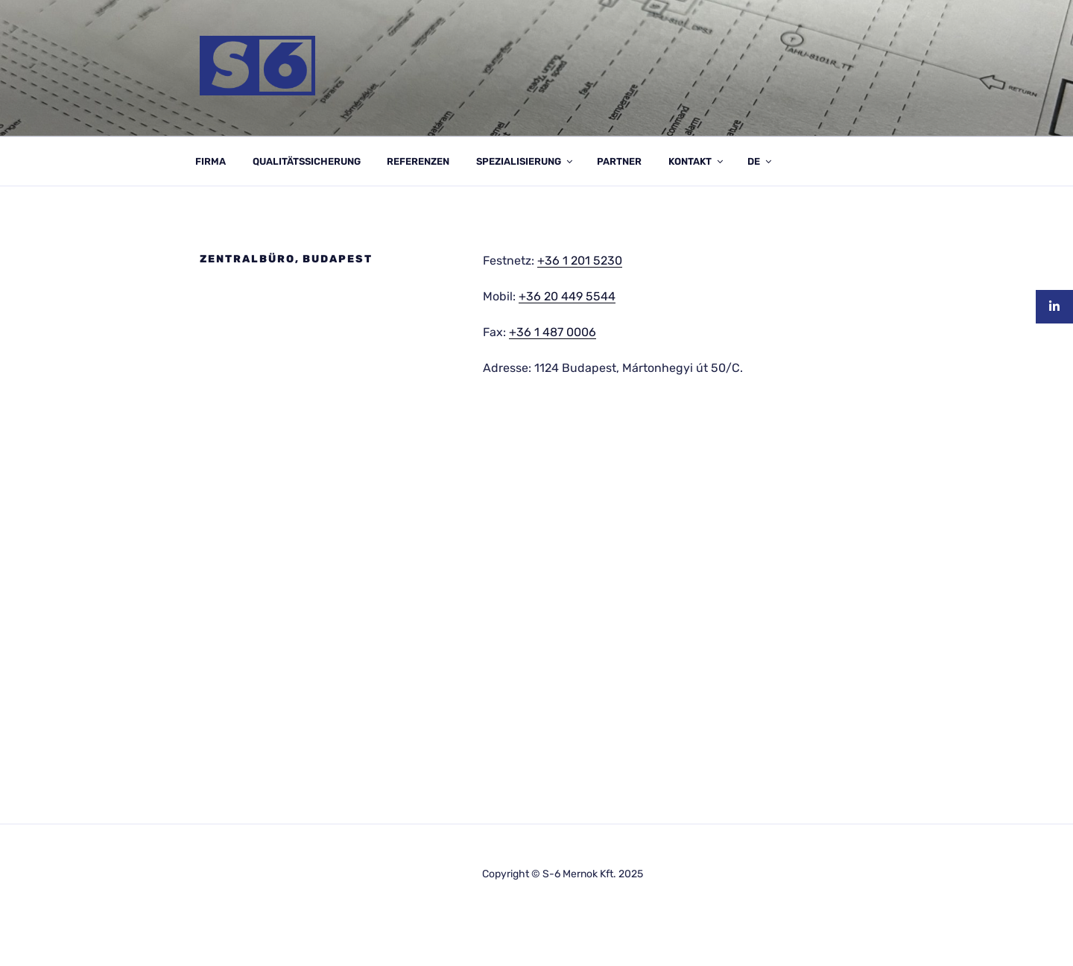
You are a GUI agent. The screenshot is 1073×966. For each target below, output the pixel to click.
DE (760, 161)
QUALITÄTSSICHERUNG (307, 161)
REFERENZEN (418, 161)
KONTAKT (696, 161)
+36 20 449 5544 (567, 296)
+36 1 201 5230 (579, 260)
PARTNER (619, 161)
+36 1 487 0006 (552, 332)
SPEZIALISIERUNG (525, 161)
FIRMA (210, 161)
